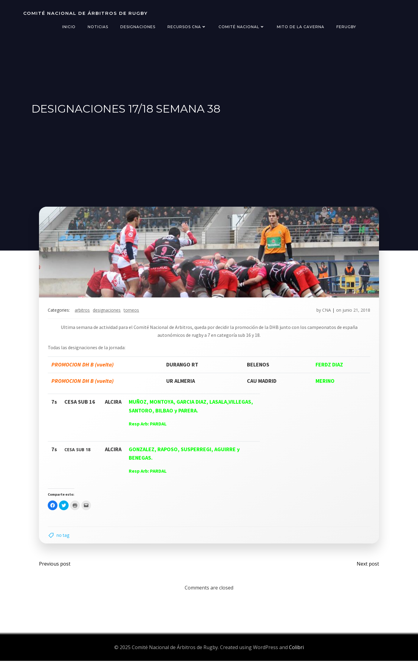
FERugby (346, 27)
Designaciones (137, 27)
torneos (132, 311)
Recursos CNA (186, 27)
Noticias (98, 27)
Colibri (296, 649)
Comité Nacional (242, 27)
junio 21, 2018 (356, 311)
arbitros (83, 311)
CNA (326, 311)
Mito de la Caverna (300, 27)
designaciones (108, 311)
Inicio (69, 27)
